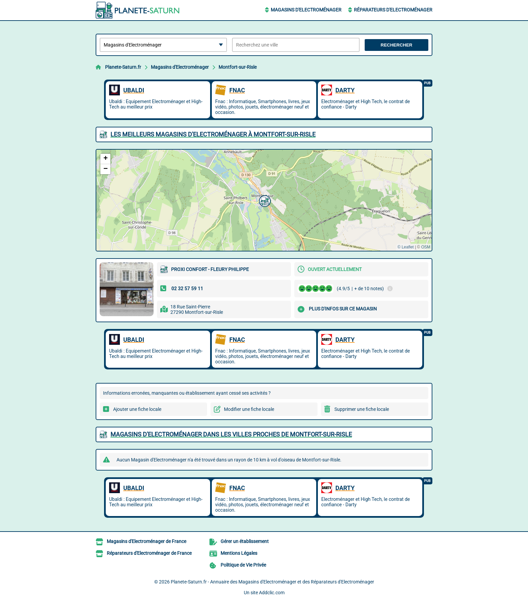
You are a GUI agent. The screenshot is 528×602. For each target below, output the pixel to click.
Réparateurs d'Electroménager (393, 9)
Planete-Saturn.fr (123, 67)
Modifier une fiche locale (249, 409)
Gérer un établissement (245, 541)
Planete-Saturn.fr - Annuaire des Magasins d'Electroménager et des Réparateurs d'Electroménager (272, 581)
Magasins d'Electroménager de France (146, 541)
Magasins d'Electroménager (306, 9)
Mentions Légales (239, 553)
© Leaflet (405, 247)
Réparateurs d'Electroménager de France (149, 553)
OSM (425, 247)
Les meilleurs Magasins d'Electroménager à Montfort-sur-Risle (213, 134)
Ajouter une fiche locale (137, 409)
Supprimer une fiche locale (361, 409)
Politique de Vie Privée (243, 565)
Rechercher (396, 45)
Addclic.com (272, 592)
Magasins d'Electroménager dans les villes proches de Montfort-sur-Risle (231, 434)
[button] (264, 200)
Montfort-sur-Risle (238, 67)
